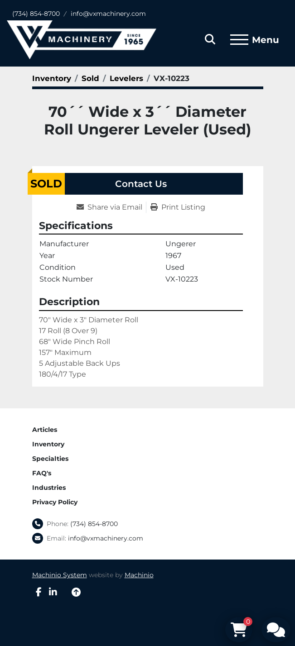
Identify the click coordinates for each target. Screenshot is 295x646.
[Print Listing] (178, 207)
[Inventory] (51, 78)
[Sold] (90, 78)
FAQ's (41, 473)
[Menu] (239, 39)
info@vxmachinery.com (108, 14)
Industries (49, 487)
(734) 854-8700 (36, 14)
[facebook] (38, 592)
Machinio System (59, 575)
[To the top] (76, 592)
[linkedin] (53, 592)
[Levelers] (126, 78)
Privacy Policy (54, 502)
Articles (44, 430)
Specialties (50, 459)
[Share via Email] (111, 207)
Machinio (139, 575)
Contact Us (141, 183)
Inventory (48, 444)
